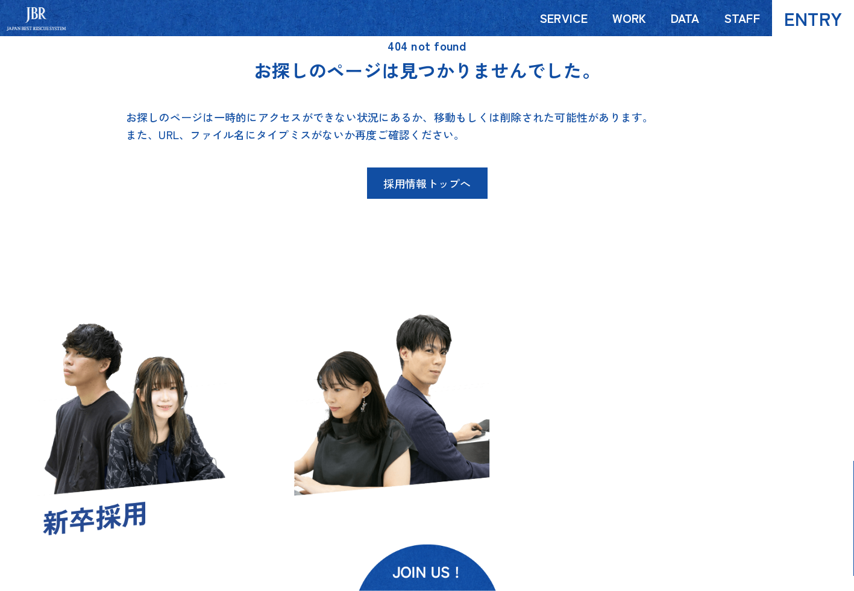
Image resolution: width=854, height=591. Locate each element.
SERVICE (563, 18)
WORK (629, 18)
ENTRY (813, 18)
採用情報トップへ (427, 183)
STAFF (742, 18)
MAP (748, 486)
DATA (685, 18)
